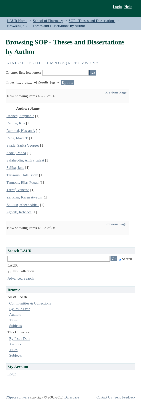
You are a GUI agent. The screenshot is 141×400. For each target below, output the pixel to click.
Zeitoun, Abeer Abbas (22, 205)
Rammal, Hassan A (20, 130)
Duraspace (71, 397)
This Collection (21, 271)
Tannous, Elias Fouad (22, 182)
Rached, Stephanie (20, 116)
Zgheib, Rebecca (18, 212)
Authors (15, 314)
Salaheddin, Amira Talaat (25, 160)
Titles (13, 320)
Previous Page (115, 92)
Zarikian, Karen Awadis (24, 197)
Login (117, 6)
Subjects (15, 325)
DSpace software (17, 397)
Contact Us (104, 397)
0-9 (8, 63)
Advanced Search (20, 278)
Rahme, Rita (15, 123)
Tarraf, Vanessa (17, 190)
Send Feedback (124, 397)
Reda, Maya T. (17, 138)
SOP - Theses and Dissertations (92, 20)
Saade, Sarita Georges (22, 145)
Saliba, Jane (15, 167)
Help (128, 6)
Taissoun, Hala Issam (22, 175)
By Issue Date (19, 309)
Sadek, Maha (16, 153)
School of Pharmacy (48, 20)
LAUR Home (17, 20)
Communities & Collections (30, 303)
